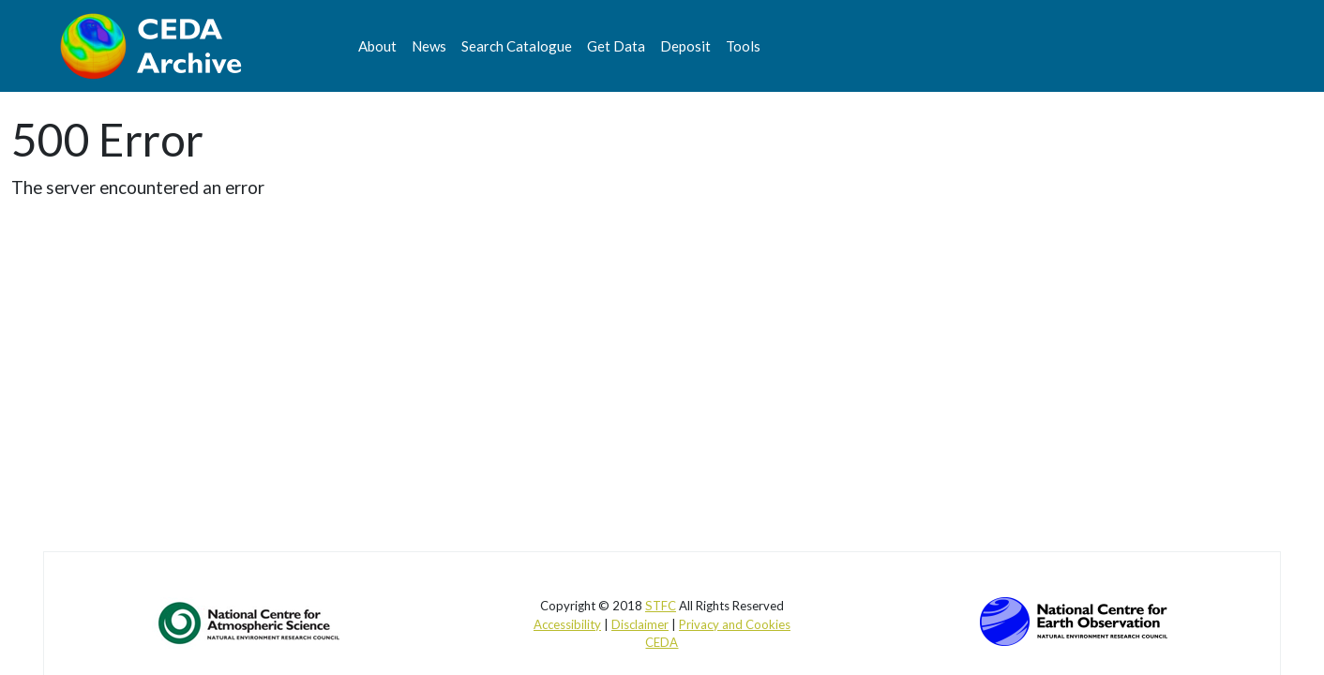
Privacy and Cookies (734, 624)
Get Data (616, 46)
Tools (743, 46)
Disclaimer (640, 624)
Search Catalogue (516, 46)
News (429, 46)
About (377, 46)
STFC (660, 605)
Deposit (685, 46)
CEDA (661, 642)
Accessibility (567, 624)
